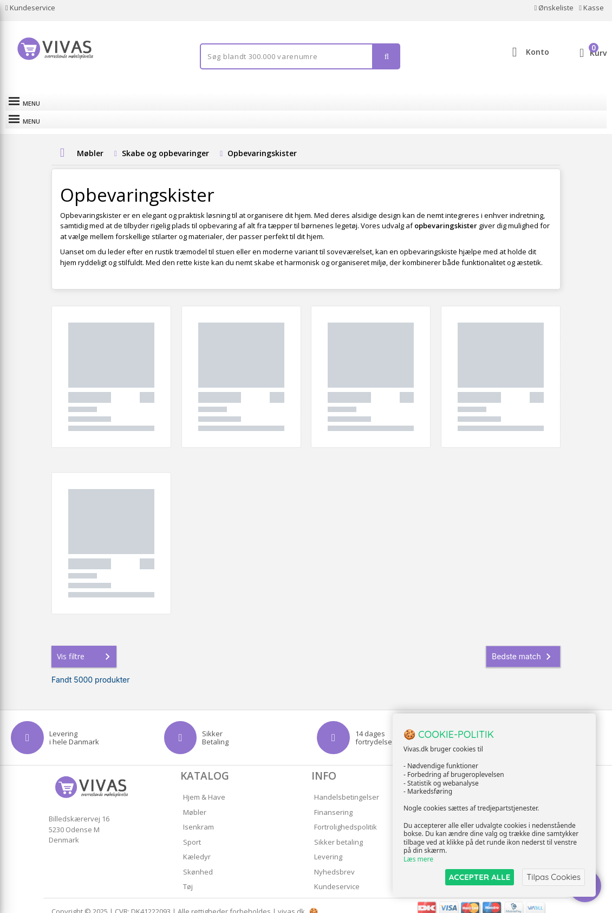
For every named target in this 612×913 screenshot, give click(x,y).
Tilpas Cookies (553, 877)
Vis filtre (85, 644)
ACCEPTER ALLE (479, 877)
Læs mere (418, 859)
